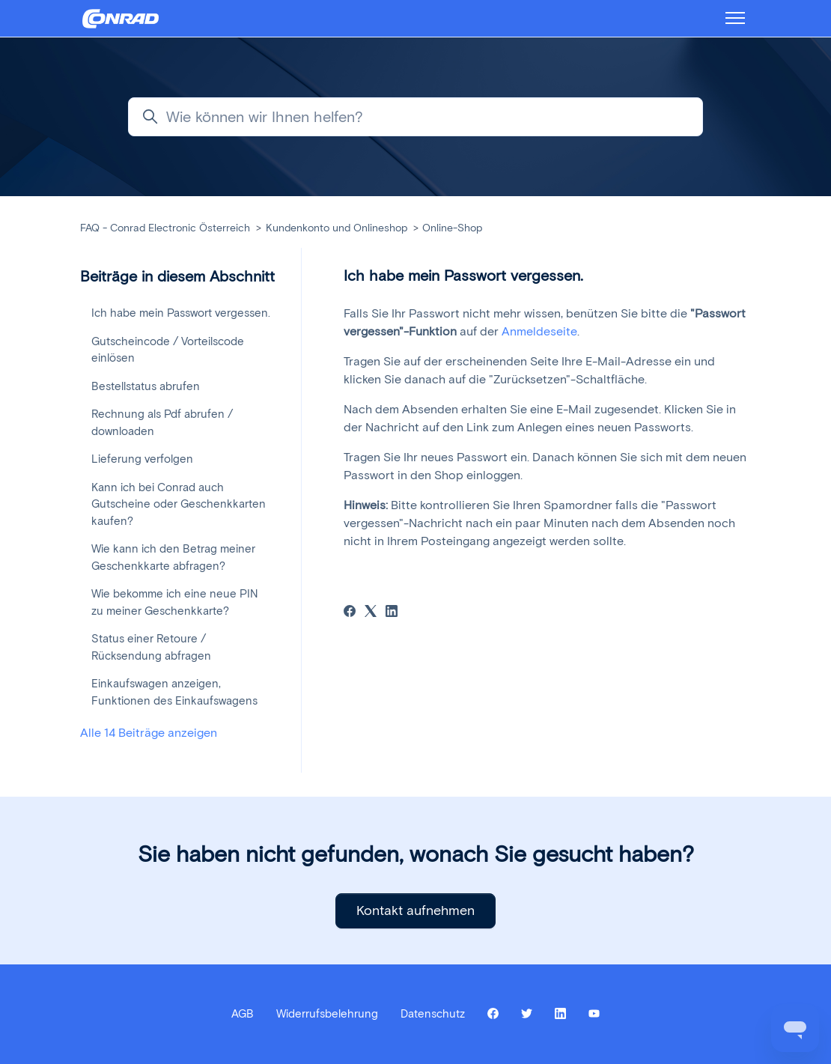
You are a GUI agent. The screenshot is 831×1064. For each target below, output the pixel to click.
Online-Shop (452, 228)
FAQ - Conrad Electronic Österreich (165, 228)
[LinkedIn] (392, 613)
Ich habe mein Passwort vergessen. (180, 313)
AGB (242, 1014)
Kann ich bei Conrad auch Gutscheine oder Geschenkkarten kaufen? (178, 504)
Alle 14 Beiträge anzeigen (148, 733)
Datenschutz (433, 1014)
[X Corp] (371, 613)
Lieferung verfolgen (142, 459)
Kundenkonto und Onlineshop (336, 228)
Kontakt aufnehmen (415, 910)
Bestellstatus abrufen (145, 386)
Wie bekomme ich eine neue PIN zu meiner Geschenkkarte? (174, 602)
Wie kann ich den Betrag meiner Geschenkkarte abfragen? (173, 557)
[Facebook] (350, 613)
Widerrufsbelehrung (327, 1014)
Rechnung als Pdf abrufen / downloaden (162, 422)
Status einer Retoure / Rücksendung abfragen (151, 647)
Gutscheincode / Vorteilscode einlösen (167, 350)
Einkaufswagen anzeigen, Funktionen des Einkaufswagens (174, 692)
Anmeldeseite (539, 331)
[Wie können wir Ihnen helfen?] (415, 116)
